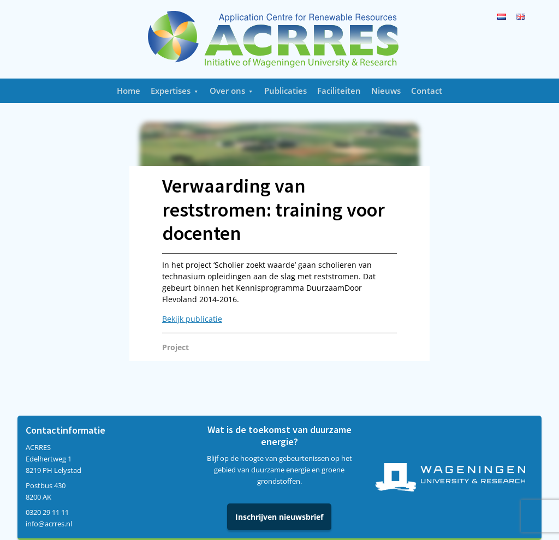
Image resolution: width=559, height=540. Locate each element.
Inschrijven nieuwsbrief (279, 517)
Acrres (279, 39)
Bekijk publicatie (192, 319)
